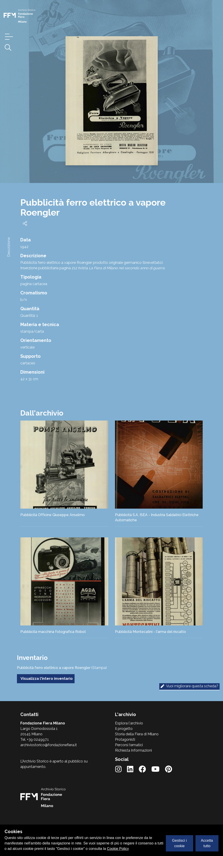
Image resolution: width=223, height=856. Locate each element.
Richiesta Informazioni (133, 750)
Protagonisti (125, 739)
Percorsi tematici (129, 745)
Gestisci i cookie (179, 843)
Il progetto (124, 728)
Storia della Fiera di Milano (137, 734)
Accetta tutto (207, 843)
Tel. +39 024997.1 (34, 739)
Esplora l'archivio (129, 723)
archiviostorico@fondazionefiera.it (48, 745)
